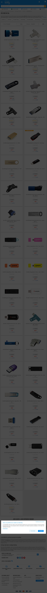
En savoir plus (5, 528)
